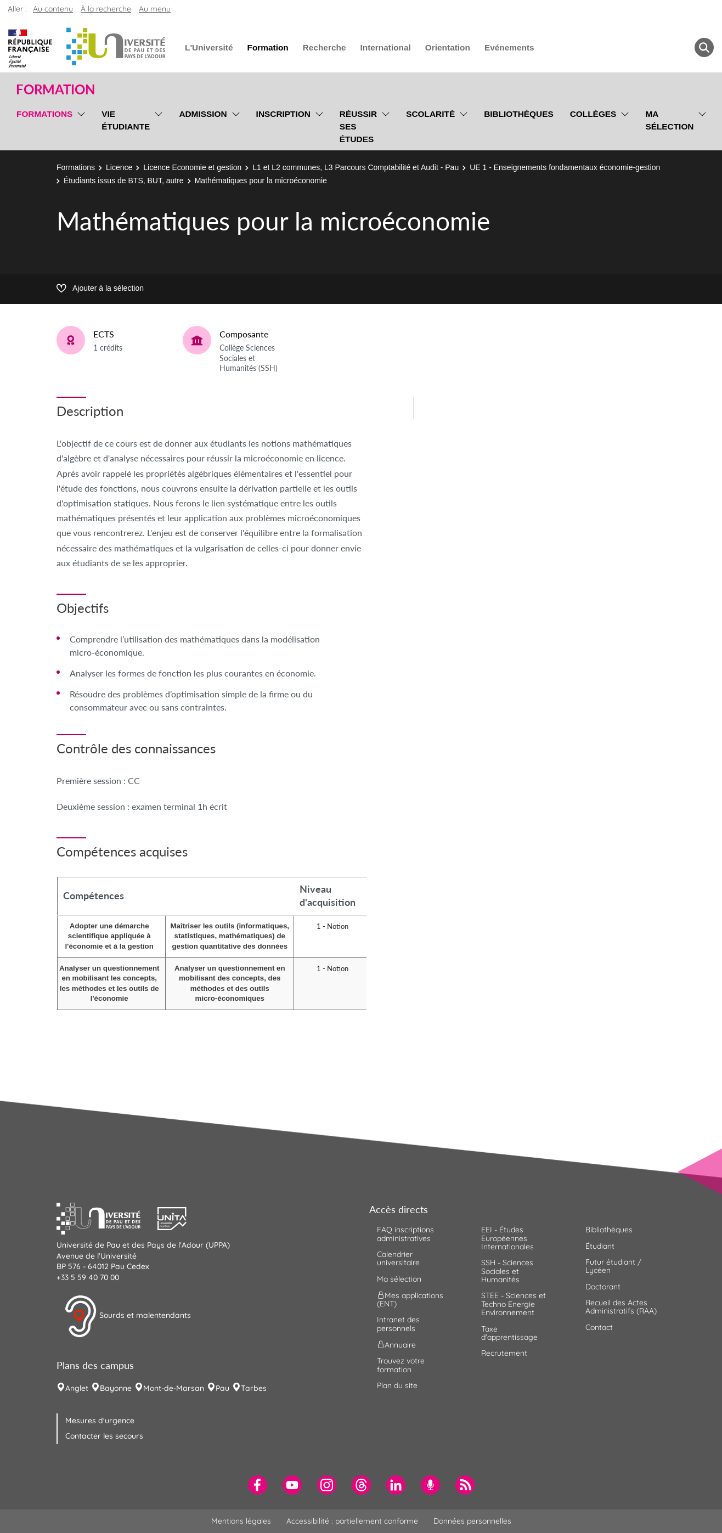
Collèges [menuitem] (593, 114)
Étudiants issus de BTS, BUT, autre (124, 180)
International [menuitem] (385, 47)
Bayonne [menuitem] (116, 1388)
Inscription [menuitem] (283, 114)
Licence (119, 167)
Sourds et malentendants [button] (127, 1316)
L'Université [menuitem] (209, 47)
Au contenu (53, 9)
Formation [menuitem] (267, 47)
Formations (76, 167)
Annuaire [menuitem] (396, 1345)
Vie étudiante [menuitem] (125, 120)
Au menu (155, 9)
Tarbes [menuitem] (254, 1388)
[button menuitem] (704, 47)
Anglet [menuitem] (76, 1388)
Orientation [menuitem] (447, 47)
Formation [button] (55, 89)
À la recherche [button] (106, 9)
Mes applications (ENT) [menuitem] (410, 1299)
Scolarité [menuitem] (430, 114)
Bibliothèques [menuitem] (519, 114)
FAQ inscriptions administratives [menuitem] (405, 1234)
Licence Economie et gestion (192, 167)
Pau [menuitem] (222, 1388)
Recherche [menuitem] (324, 47)
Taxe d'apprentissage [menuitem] (509, 1333)
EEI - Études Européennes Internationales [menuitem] (507, 1238)
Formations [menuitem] (44, 114)
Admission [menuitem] (203, 114)
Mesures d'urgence (99, 1420)
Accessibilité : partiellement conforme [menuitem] (352, 1521)
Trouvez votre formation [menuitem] (401, 1365)
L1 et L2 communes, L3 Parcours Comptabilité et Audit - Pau (355, 167)
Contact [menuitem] (599, 1327)
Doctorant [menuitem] (603, 1287)
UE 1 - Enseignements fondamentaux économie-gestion (565, 167)
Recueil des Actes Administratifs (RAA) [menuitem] (621, 1307)
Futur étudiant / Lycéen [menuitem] (613, 1266)
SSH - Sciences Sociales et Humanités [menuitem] (507, 1271)
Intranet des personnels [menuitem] (398, 1324)
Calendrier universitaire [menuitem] (398, 1258)
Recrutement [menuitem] (504, 1353)
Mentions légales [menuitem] (241, 1521)
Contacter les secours (104, 1436)
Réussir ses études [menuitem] (358, 126)
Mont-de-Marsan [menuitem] (173, 1388)
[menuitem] (257, 1485)
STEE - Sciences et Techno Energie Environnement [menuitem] (513, 1303)
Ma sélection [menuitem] (669, 120)
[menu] (79, 125)
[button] (107, 1217)
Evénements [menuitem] (509, 47)
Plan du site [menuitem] (397, 1385)
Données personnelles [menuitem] (472, 1521)
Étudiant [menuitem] (599, 1246)
